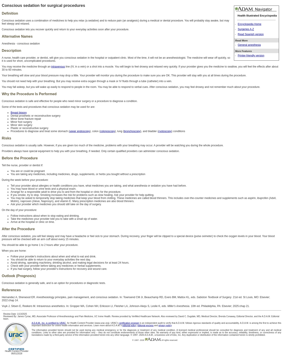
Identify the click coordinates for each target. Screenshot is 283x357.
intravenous (58, 66)
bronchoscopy (132, 131)
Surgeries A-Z (246, 29)
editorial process (146, 325)
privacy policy (165, 325)
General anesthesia (249, 44)
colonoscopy (107, 131)
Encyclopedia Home (249, 24)
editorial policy (129, 325)
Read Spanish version (251, 34)
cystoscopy (164, 131)
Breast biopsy (19, 112)
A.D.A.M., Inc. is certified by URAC (49, 323)
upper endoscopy (79, 131)
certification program (129, 323)
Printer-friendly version (251, 55)
